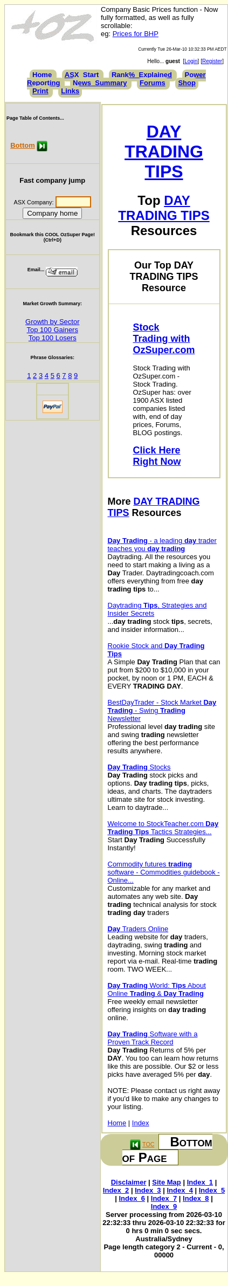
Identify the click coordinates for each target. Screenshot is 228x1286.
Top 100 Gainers (52, 330)
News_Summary (100, 83)
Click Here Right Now (157, 456)
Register (212, 61)
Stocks (139, 767)
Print (40, 91)
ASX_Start (82, 75)
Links (70, 91)
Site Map (166, 1182)
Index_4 (179, 1190)
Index (140, 1123)
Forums (152, 83)
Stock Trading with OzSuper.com (164, 338)
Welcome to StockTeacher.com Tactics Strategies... (163, 828)
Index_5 (212, 1190)
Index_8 (196, 1198)
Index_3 (148, 1190)
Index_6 (132, 1198)
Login (190, 61)
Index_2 (116, 1190)
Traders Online (138, 929)
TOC (148, 1144)
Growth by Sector (52, 322)
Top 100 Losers (53, 338)
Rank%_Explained (142, 75)
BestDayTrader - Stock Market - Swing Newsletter (162, 710)
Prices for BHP (135, 34)
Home (42, 75)
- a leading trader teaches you (162, 545)
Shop (187, 83)
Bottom (22, 145)
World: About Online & (157, 989)
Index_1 (200, 1182)
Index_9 (164, 1206)
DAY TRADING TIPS (164, 151)
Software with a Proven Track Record (153, 1038)
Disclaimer (129, 1182)
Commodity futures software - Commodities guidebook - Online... (164, 872)
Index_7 (164, 1198)
